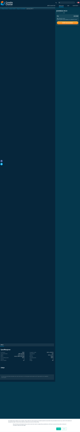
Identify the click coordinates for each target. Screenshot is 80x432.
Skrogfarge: (32, 353)
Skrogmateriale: (4, 353)
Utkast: (31, 355)
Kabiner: (2, 359)
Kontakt (75, 5)
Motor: (2, 356)
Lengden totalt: (33, 352)
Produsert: (3, 352)
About (2, 344)
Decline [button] (64, 428)
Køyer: (31, 359)
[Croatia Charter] (7, 3)
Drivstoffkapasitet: (5, 357)
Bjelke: (2, 355)
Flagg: (31, 360)
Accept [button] (58, 428)
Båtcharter (51, 5)
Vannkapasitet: (33, 357)
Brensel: (31, 356)
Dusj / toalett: (3, 360)
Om (68, 5)
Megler (61, 5)
